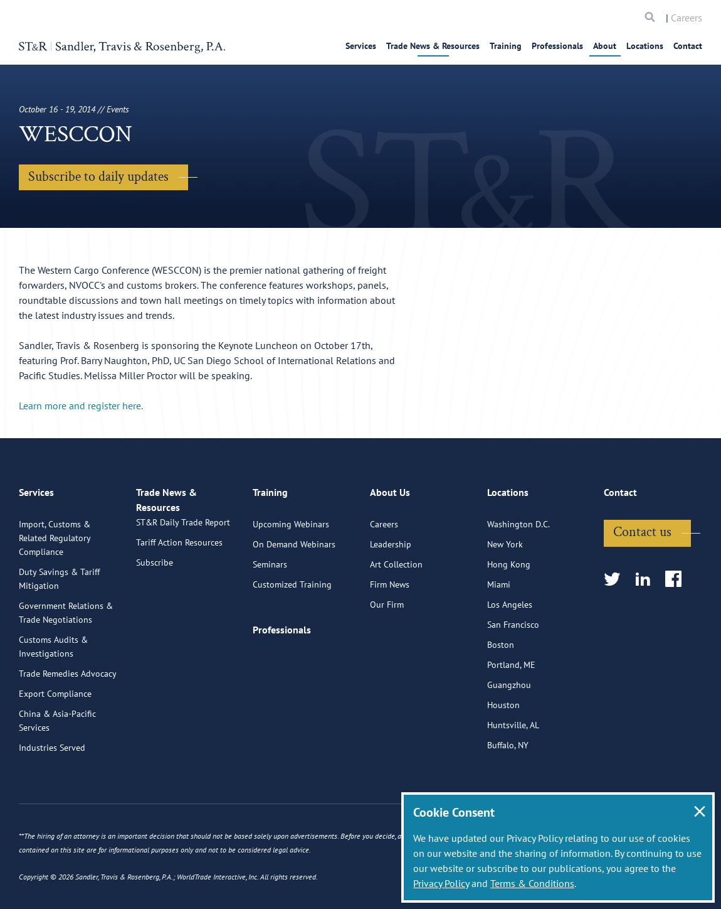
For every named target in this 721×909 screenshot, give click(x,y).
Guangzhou (509, 730)
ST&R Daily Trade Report (183, 582)
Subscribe (154, 622)
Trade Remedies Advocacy (68, 719)
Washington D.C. (518, 570)
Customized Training (292, 630)
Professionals (557, 45)
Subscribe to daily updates (98, 177)
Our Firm (387, 650)
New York (505, 590)
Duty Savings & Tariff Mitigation (59, 624)
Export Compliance (55, 739)
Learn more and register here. (81, 405)
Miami (498, 630)
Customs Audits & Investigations (53, 692)
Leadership (390, 590)
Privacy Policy (441, 883)
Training (506, 45)
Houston (503, 750)
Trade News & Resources (433, 45)
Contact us (642, 578)
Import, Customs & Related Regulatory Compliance (54, 583)
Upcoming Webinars (291, 570)
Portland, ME (511, 710)
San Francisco (513, 670)
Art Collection (396, 610)
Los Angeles (509, 650)
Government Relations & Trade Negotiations (66, 658)
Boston (500, 690)
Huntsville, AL (513, 771)
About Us (390, 544)
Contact (687, 45)
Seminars (270, 610)
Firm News (389, 630)
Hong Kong (508, 610)
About (604, 45)
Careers (686, 17)
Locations (644, 45)
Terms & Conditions (532, 883)
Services (360, 45)
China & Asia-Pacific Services (57, 766)
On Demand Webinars (294, 590)
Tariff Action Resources (179, 602)
